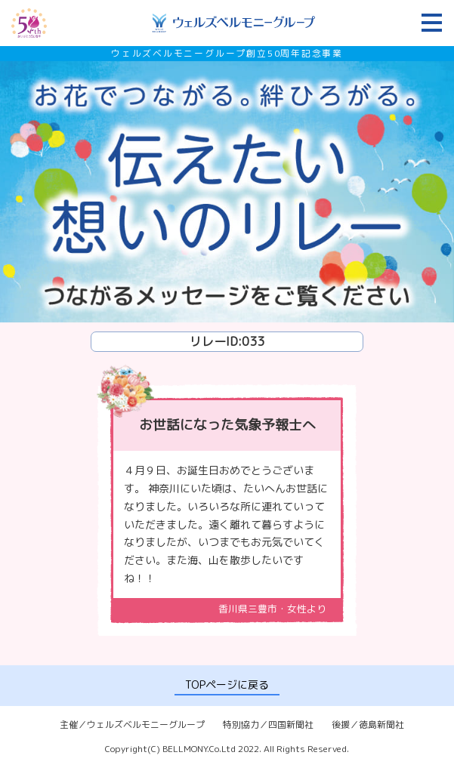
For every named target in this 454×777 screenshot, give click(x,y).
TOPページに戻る (227, 684)
